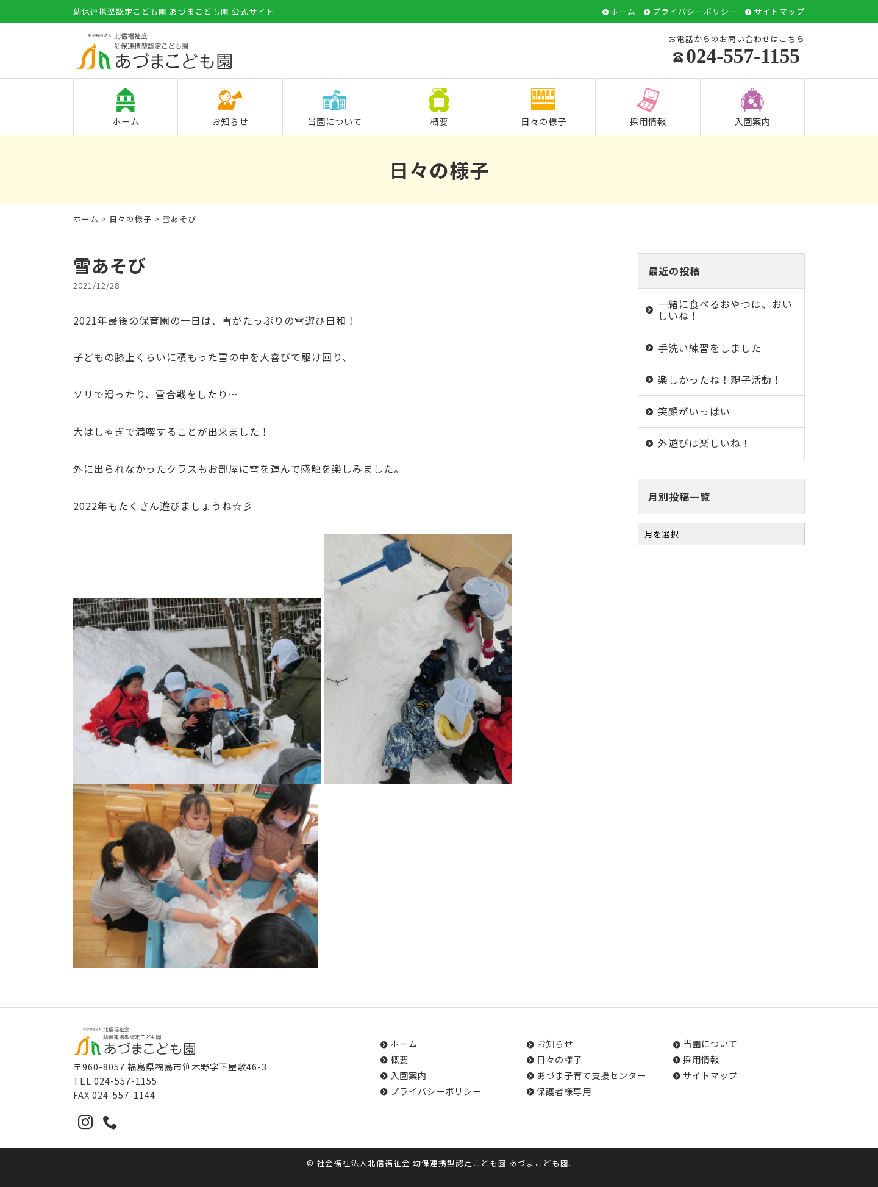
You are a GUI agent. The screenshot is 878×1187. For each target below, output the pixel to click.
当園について (334, 107)
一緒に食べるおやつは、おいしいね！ (725, 309)
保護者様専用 (564, 1091)
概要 (439, 107)
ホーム (623, 12)
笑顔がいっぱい (694, 411)
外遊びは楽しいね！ (704, 443)
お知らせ (230, 107)
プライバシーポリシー (695, 12)
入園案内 (752, 107)
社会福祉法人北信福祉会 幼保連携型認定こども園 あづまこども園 (442, 1163)
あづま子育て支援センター (591, 1075)
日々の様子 (543, 107)
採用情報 (648, 107)
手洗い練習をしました (710, 347)
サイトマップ (779, 12)
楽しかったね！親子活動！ (720, 379)
